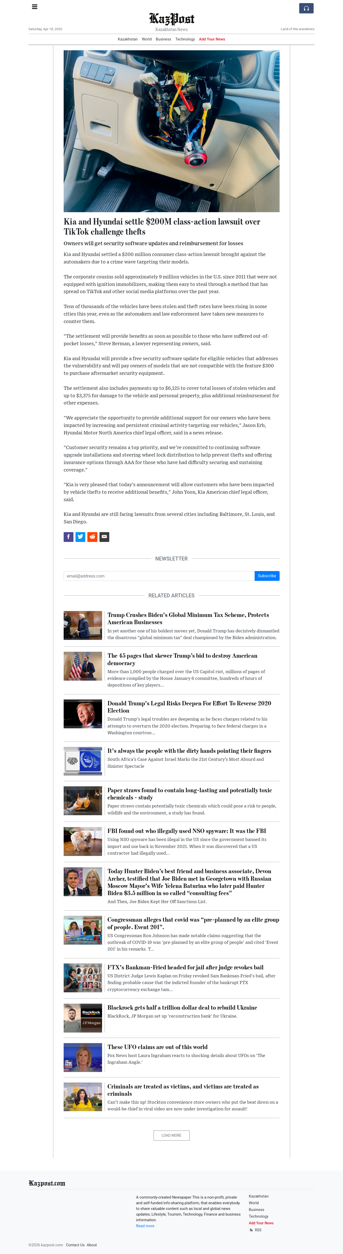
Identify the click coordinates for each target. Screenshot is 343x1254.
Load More (171, 1135)
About (92, 1245)
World (147, 39)
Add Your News (212, 39)
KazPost (171, 18)
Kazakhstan (128, 39)
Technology (185, 39)
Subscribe (267, 575)
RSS (255, 1230)
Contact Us (75, 1245)
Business (163, 39)
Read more (145, 1226)
